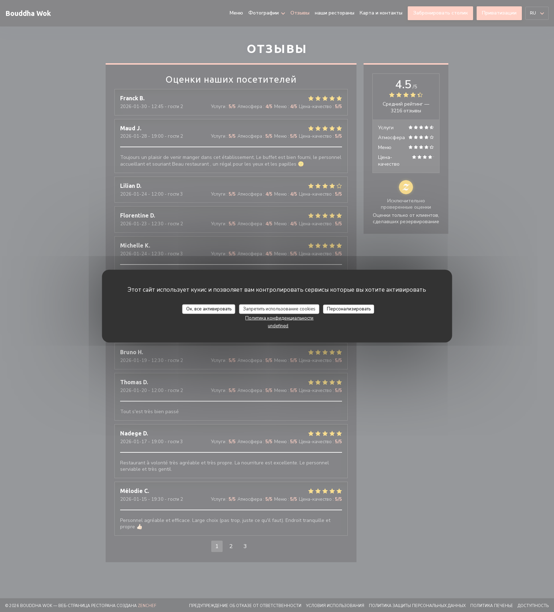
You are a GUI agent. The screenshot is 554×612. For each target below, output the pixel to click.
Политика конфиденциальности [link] (279, 318)
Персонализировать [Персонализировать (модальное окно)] (349, 308)
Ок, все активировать (208, 308)
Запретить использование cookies (279, 308)
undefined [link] (278, 326)
